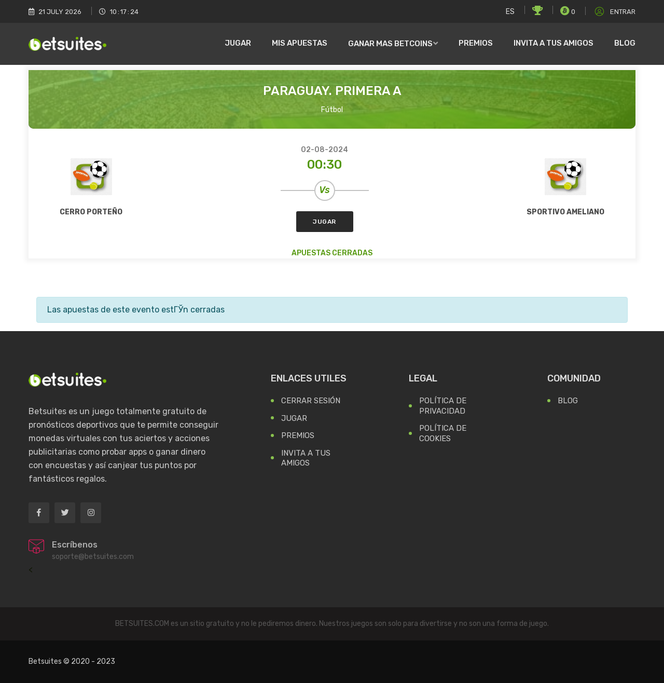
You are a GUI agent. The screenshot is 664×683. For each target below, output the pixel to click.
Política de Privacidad (442, 406)
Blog (624, 43)
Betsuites (45, 661)
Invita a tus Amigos (305, 458)
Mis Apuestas (299, 43)
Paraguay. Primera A (332, 91)
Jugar (238, 43)
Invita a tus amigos (553, 43)
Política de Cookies (442, 433)
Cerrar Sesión (310, 400)
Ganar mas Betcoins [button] (390, 43)
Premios (476, 43)
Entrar (614, 12)
